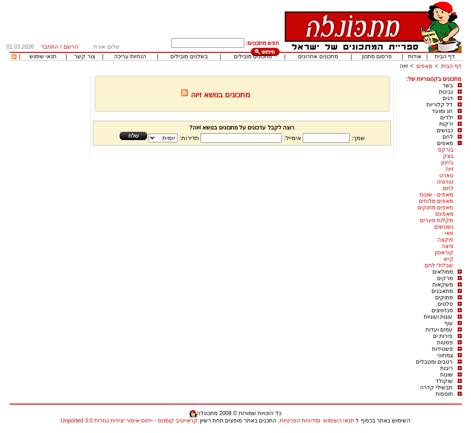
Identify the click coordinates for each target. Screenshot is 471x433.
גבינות (446, 92)
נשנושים (444, 227)
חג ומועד (442, 111)
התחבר (49, 47)
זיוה (404, 66)
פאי (449, 233)
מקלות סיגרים (436, 220)
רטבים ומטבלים (434, 362)
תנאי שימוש (43, 56)
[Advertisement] (49, 213)
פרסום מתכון (377, 56)
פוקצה (445, 239)
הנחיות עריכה (130, 56)
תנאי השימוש (338, 420)
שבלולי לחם (439, 265)
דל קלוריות (439, 104)
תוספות (444, 394)
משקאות (442, 284)
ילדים (446, 117)
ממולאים (442, 272)
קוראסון (444, 252)
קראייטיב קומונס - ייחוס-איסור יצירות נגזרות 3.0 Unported (129, 420)
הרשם (70, 47)
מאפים (424, 66)
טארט (446, 175)
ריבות (446, 368)
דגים (447, 98)
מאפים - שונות (436, 194)
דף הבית (445, 56)
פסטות (445, 342)
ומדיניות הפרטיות (300, 420)
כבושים (445, 130)
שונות (446, 374)
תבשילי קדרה (436, 387)
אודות (414, 56)
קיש (449, 259)
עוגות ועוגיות (438, 317)
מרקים (445, 278)
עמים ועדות (439, 329)
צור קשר (84, 56)
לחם (447, 137)
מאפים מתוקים (435, 207)
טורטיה (445, 182)
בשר (447, 85)
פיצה (448, 246)
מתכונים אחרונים (318, 56)
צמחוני (445, 355)
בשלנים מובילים (188, 56)
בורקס (446, 149)
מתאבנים (442, 291)
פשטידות (442, 349)
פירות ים (443, 336)
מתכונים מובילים (253, 56)
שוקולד (444, 381)
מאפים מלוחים (436, 201)
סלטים (445, 304)
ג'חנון (447, 162)
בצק (448, 156)
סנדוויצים (442, 310)
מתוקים (444, 297)
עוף (448, 323)
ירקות (446, 124)
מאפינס (444, 214)
